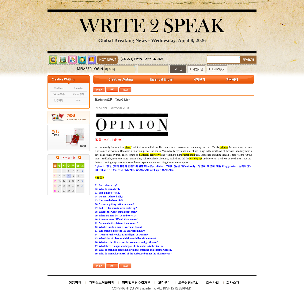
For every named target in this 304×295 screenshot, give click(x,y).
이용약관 (75, 283)
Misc (78, 100)
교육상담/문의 (188, 283)
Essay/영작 (78, 94)
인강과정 (58, 100)
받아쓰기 (118, 139)
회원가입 (212, 283)
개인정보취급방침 (101, 283)
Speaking (78, 88)
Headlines (58, 88)
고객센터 (164, 283)
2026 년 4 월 (68, 157)
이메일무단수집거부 (136, 283)
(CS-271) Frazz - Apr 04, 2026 (142, 59)
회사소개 (232, 283)
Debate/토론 (59, 94)
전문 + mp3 (102, 139)
